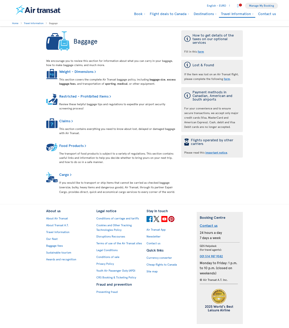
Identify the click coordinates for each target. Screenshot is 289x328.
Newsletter (154, 236)
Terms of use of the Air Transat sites (119, 243)
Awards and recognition (61, 259)
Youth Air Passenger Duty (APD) (115, 270)
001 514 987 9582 (211, 256)
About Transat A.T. (57, 225)
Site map (152, 271)
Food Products (71, 145)
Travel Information (235, 14)
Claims (64, 120)
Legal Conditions (107, 250)
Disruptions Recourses (110, 236)
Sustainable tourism (58, 252)
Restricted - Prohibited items (84, 96)
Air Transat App (156, 229)
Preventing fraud (107, 292)
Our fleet (52, 239)
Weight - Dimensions (76, 71)
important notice (216, 152)
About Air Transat (57, 218)
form (227, 79)
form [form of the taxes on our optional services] (201, 51)
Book (137, 13)
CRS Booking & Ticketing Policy (116, 277)
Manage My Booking (261, 5)
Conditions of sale (107, 257)
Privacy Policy (105, 264)
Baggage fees (54, 246)
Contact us (267, 13)
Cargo (64, 174)
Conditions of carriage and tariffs (117, 218)
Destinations (203, 13)
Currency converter (159, 258)
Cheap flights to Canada (162, 264)
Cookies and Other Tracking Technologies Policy (114, 227)
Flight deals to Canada (167, 13)
